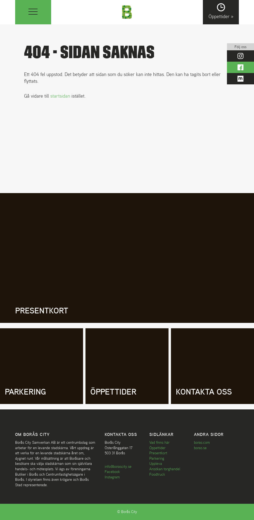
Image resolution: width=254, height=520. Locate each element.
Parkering (156, 458)
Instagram (112, 477)
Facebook (112, 472)
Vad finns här (159, 442)
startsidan (60, 96)
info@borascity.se (118, 466)
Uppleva (155, 463)
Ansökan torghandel (164, 469)
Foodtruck (157, 474)
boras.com (202, 442)
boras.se (200, 448)
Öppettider (157, 448)
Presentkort (158, 453)
